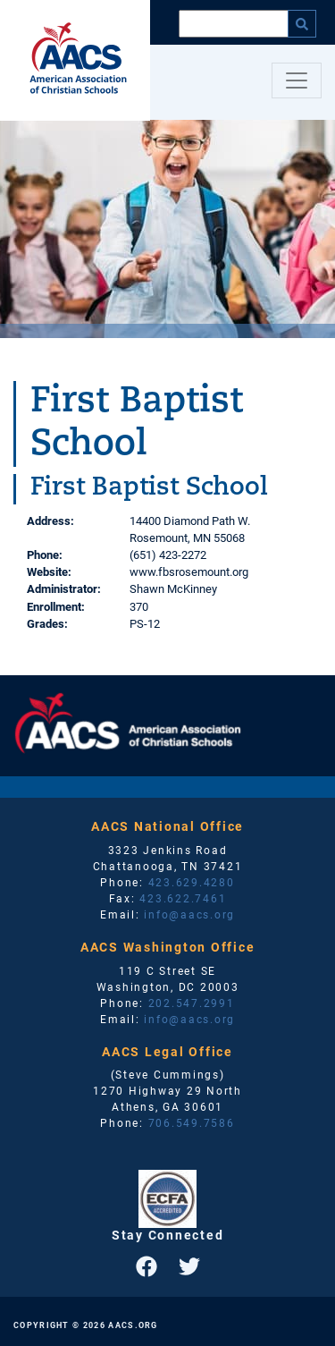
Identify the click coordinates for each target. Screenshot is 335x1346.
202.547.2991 (191, 1002)
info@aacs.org (189, 914)
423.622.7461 (182, 898)
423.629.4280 (191, 882)
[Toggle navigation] (297, 80)
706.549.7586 (191, 1122)
